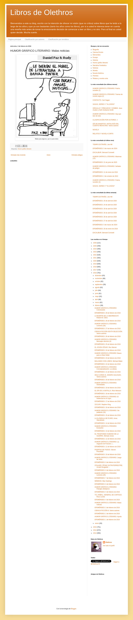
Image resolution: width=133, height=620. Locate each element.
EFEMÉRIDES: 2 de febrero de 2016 (107, 513)
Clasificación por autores (34, 39)
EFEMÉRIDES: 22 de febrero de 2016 (108, 364)
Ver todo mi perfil (108, 546)
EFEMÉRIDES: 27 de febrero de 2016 (108, 328)
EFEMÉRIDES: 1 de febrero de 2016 (107, 520)
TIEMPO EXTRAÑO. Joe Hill (102, 144)
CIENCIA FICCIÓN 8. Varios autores (107, 510)
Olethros (109, 542)
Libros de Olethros (41, 12)
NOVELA (96, 130)
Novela (95, 70)
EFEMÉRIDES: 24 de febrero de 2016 (108, 350)
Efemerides (97, 55)
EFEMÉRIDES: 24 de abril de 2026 (105, 205)
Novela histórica (98, 73)
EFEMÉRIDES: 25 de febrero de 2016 (108, 344)
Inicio (48, 155)
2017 (95, 270)
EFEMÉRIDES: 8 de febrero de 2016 (107, 470)
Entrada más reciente (18, 155)
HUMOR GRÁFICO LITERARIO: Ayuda (108, 516)
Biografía (96, 50)
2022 (95, 255)
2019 (95, 264)
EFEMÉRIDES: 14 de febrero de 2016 (108, 423)
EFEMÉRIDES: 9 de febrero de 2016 (107, 462)
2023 (95, 252)
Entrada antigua (77, 155)
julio (96, 290)
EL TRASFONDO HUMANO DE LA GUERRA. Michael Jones (107, 435)
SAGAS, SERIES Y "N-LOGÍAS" (104, 104)
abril (96, 299)
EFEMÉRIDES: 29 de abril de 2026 (105, 209)
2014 (95, 530)
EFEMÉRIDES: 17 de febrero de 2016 (108, 401)
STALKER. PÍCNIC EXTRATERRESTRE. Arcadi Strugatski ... (109, 466)
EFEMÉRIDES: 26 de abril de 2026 (105, 213)
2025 (95, 246)
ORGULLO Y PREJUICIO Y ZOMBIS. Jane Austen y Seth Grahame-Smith (107, 109)
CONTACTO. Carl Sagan (101, 100)
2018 (95, 267)
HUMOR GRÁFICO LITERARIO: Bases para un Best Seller (108, 354)
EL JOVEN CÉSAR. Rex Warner (106, 347)
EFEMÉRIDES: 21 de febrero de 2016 (108, 372)
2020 (95, 261)
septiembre (99, 284)
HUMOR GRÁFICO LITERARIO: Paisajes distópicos (106, 488)
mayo (97, 296)
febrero (97, 305)
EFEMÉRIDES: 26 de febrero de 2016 (108, 336)
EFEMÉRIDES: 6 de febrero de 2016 (107, 484)
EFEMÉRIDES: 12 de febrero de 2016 (108, 439)
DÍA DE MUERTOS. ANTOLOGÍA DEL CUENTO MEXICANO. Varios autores (106, 125)
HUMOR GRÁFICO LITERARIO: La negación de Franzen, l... (107, 442)
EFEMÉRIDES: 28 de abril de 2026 (105, 217)
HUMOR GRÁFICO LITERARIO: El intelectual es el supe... (107, 397)
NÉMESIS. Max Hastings (103, 481)
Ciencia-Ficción (98, 52)
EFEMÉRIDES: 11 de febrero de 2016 (108, 447)
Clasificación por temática (58, 39)
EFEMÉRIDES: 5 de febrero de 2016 (107, 492)
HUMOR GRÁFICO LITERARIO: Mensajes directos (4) (106, 340)
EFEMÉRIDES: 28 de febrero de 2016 (108, 321)
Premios (95, 76)
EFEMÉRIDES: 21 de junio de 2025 (105, 162)
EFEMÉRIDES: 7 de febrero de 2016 (107, 478)
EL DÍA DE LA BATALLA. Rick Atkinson (108, 391)
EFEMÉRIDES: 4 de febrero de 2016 (107, 500)
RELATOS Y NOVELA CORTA (103, 134)
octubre (98, 281)
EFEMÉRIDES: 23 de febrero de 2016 (108, 358)
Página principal (14, 39)
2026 (95, 243)
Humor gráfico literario (24, 149)
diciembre (98, 275)
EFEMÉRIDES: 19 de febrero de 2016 (108, 388)
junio (97, 293)
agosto (97, 287)
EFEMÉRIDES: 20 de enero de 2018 (105, 229)
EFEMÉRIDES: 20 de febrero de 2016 (108, 380)
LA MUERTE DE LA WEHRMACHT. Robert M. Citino (107, 317)
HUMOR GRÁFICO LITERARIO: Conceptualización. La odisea (106, 368)
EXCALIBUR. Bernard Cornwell (103, 152)
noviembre (99, 278)
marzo (97, 302)
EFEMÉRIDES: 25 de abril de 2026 (105, 201)
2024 (95, 249)
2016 (95, 273)
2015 (95, 527)
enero (97, 523)
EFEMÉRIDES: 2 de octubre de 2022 (105, 176)
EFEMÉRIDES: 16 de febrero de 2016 (108, 407)
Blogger (73, 609)
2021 (95, 258)
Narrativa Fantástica (99, 65)
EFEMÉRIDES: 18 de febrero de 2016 (108, 393)
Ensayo (95, 57)
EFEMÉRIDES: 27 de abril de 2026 (105, 221)
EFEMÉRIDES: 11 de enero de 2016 (105, 172)
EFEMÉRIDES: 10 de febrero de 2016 (108, 454)
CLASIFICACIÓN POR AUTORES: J (105, 120)
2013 (95, 533)
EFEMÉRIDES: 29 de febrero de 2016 (108, 313)
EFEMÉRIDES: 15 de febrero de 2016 (108, 415)
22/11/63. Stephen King (103, 404)
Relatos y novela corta (100, 78)
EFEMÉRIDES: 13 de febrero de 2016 (108, 431)
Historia (95, 60)
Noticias (95, 68)
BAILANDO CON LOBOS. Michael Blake (108, 361)
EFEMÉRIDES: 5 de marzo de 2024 (105, 148)
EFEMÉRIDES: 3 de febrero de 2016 (107, 507)
